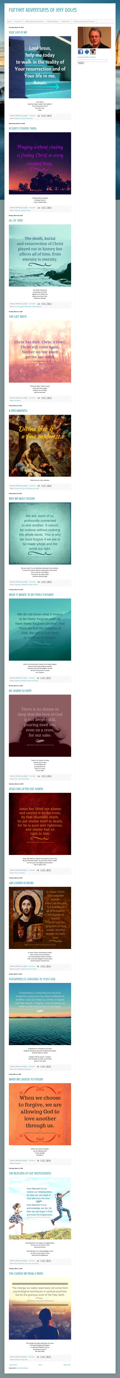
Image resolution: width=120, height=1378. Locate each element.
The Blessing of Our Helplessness (30, 1173)
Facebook (81, 57)
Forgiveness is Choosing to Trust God (32, 979)
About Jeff (18, 21)
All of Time (16, 220)
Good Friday (28, 488)
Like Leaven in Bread (21, 883)
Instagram (93, 57)
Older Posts (67, 1365)
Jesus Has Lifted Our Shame (26, 789)
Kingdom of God (25, 680)
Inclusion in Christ (25, 210)
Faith (15, 1069)
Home (9, 21)
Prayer (23, 118)
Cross (15, 306)
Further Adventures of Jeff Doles (43, 10)
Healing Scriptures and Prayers (84, 21)
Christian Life (17, 118)
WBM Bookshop (52, 21)
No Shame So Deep (20, 691)
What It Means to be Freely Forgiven (31, 595)
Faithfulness (21, 1069)
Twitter (87, 57)
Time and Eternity (36, 306)
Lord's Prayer (34, 680)
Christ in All (17, 210)
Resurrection (29, 118)
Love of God (35, 488)
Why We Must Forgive (22, 499)
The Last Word (18, 317)
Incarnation (21, 306)
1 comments (31, 678)
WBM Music (66, 21)
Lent (19, 872)
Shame (27, 779)
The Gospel (17, 400)
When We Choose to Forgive (26, 1079)
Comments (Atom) (22, 1368)
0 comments (32, 115)
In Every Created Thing (23, 128)
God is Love (21, 488)
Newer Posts (13, 1365)
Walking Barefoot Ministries (34, 21)
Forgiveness (17, 584)
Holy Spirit (24, 1359)
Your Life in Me (18, 32)
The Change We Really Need (26, 1273)
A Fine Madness (18, 411)
